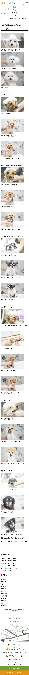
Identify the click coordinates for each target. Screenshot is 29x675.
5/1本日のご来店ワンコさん (8, 565)
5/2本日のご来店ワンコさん (8, 563)
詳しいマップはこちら (14, 621)
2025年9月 (3, 598)
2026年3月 (3, 584)
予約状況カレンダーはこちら (15, 668)
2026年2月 (3, 586)
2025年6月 (3, 605)
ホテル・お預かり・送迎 (14, 664)
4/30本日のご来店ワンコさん (9, 568)
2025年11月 (4, 593)
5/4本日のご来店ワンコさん (8, 558)
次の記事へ (21, 609)
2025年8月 (3, 600)
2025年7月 (3, 603)
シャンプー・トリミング (14, 662)
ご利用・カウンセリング (14, 659)
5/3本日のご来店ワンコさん (8, 560)
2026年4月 (3, 581)
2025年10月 (4, 596)
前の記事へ (8, 609)
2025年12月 (4, 591)
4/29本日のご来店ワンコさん (9, 570)
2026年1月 (3, 588)
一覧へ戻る (14, 610)
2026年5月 (3, 579)
